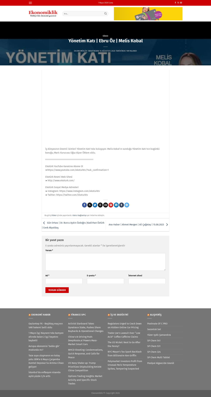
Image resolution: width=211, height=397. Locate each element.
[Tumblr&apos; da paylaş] (121, 205)
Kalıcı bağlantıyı (80, 215)
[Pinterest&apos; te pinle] (110, 205)
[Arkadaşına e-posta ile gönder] (105, 205)
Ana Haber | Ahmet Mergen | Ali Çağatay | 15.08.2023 (139, 224)
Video (105, 36)
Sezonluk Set (154, 329)
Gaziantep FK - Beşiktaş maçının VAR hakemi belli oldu (46, 325)
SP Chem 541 (153, 340)
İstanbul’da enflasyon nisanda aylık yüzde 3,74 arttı (45, 374)
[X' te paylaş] (89, 205)
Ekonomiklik (80, 51)
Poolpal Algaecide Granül (160, 363)
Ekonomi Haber (41, 314)
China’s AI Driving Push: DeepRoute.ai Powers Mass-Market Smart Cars (82, 340)
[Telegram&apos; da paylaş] (126, 205)
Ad (47, 275)
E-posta (91, 275)
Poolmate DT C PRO (157, 323)
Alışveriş (156, 314)
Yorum (49, 250)
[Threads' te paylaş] (100, 205)
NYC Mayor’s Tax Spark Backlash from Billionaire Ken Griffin (125, 353)
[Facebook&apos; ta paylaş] (84, 205)
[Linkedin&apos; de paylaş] (116, 205)
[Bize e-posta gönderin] (181, 3)
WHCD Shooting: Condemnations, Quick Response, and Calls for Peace (85, 353)
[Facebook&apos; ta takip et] (175, 3)
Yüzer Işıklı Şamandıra (159, 334)
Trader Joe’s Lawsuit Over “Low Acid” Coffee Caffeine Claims (124, 335)
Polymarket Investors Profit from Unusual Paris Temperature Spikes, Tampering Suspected (125, 365)
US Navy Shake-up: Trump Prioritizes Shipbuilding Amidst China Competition (84, 367)
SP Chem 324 (154, 351)
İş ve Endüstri (119, 314)
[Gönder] (105, 13)
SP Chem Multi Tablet (158, 357)
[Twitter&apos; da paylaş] (95, 205)
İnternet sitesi (135, 275)
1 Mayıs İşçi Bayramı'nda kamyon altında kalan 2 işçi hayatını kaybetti (46, 337)
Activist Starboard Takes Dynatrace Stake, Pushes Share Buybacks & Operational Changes (85, 327)
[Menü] (30, 3)
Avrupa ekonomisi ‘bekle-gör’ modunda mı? (44, 348)
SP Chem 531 (153, 346)
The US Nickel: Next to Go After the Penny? (124, 344)
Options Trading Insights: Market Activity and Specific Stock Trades (85, 380)
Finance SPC (78, 314)
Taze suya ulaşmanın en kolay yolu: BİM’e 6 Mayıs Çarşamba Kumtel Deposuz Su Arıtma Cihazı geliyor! (46, 361)
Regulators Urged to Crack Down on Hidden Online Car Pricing (125, 325)
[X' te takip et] (178, 3)
